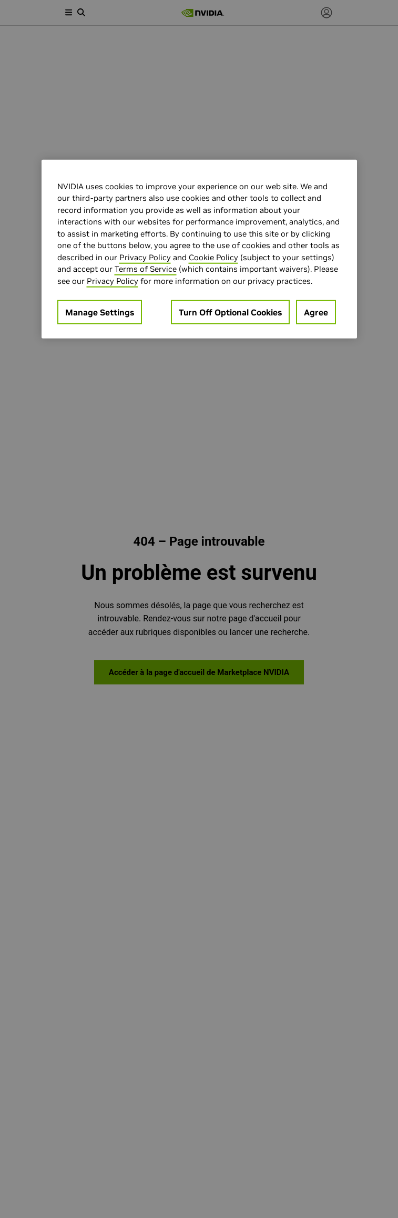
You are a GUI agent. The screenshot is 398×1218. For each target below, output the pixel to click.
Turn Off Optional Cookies (230, 312)
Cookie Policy (213, 257)
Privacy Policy (145, 257)
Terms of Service (146, 269)
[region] (199, 249)
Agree (316, 312)
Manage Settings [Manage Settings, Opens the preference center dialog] (99, 312)
